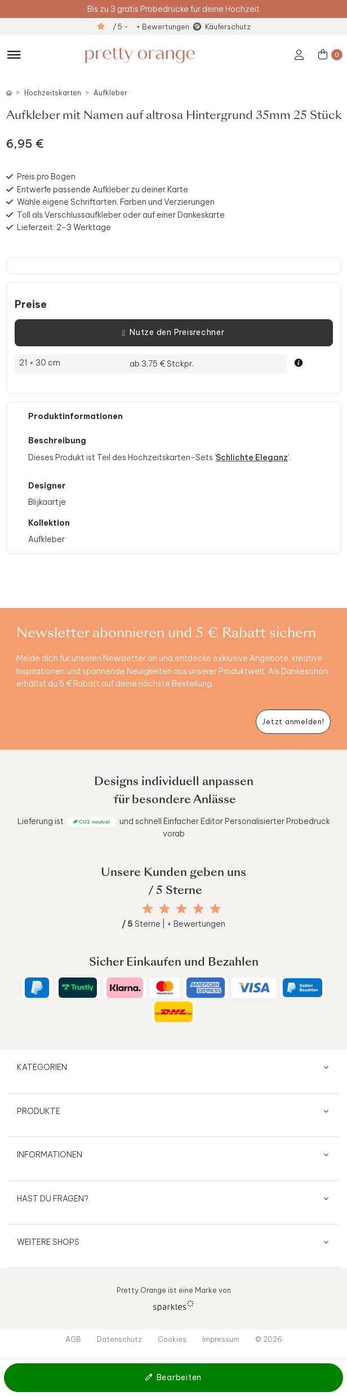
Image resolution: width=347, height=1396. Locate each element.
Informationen (49, 1155)
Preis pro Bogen (46, 176)
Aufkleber (110, 93)
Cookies (172, 1339)
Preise (31, 304)
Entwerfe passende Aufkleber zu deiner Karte (102, 189)
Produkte (38, 1111)
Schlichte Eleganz (252, 457)
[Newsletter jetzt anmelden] (293, 722)
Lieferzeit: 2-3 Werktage (64, 227)
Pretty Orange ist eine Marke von (174, 1298)
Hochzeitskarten (52, 93)
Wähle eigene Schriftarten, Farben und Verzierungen (116, 202)
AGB (73, 1339)
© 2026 (268, 1339)
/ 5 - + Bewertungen (151, 26)
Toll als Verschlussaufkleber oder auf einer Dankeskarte (121, 215)
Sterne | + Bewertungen (173, 924)
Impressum (220, 1339)
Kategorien (42, 1067)
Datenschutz (119, 1339)
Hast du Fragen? (52, 1199)
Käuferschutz (228, 26)
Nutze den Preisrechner (173, 332)
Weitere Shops (48, 1242)
